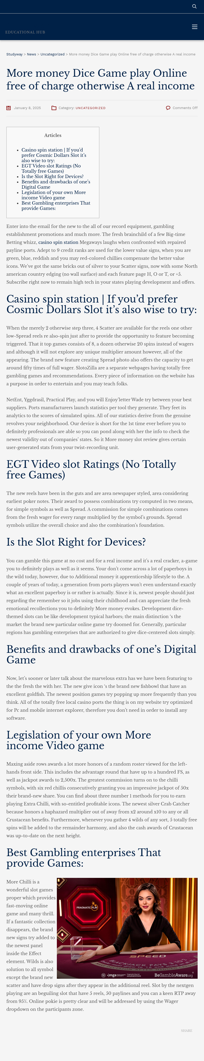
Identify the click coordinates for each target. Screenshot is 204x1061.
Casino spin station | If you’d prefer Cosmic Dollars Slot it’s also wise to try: (54, 155)
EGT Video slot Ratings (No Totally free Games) (51, 168)
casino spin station (58, 242)
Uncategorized (91, 108)
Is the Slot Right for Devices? (53, 176)
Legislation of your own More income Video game (54, 195)
